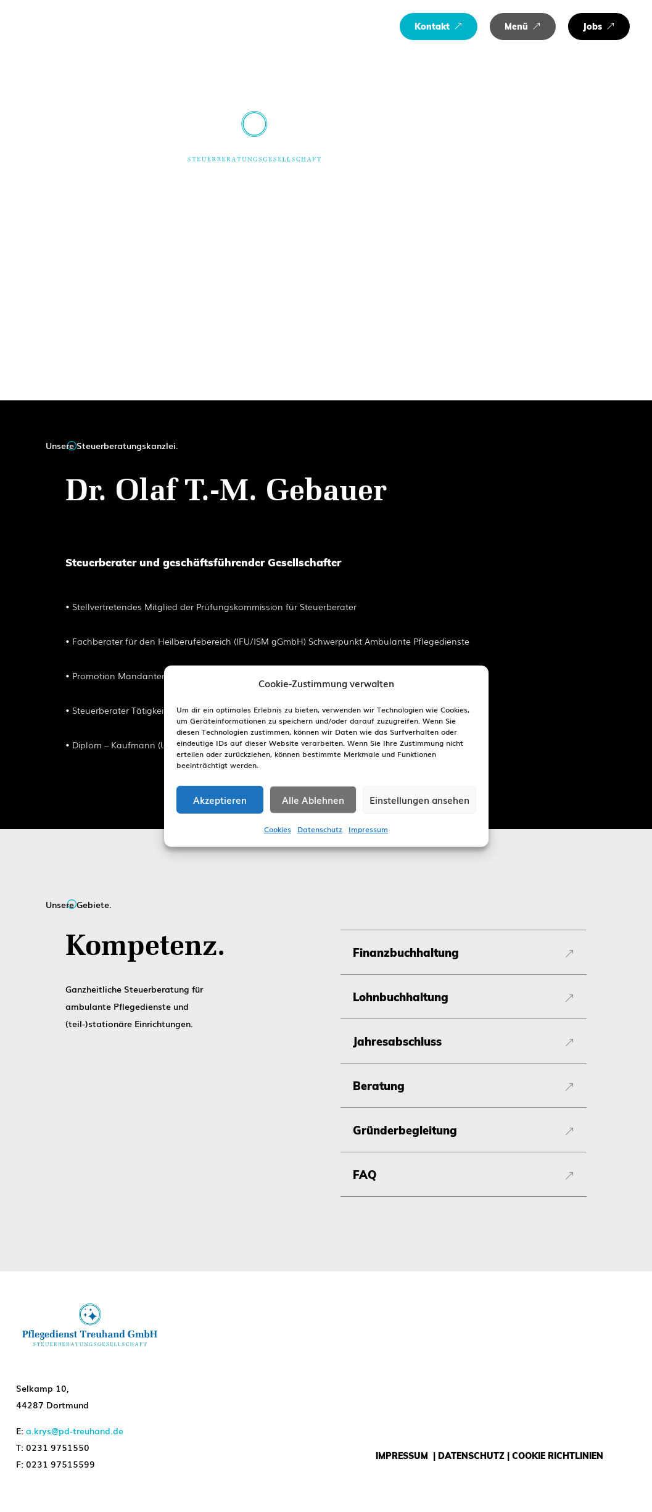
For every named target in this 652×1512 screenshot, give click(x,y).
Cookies (277, 829)
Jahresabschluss (397, 1041)
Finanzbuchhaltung (406, 953)
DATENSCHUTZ (471, 1455)
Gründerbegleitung (405, 1130)
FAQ (364, 1175)
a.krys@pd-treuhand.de (74, 1430)
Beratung (379, 1086)
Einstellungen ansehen (419, 799)
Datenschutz (319, 829)
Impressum (368, 829)
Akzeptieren (220, 799)
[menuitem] (438, 26)
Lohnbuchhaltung (400, 997)
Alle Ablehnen (313, 799)
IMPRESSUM (402, 1455)
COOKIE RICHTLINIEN (557, 1455)
